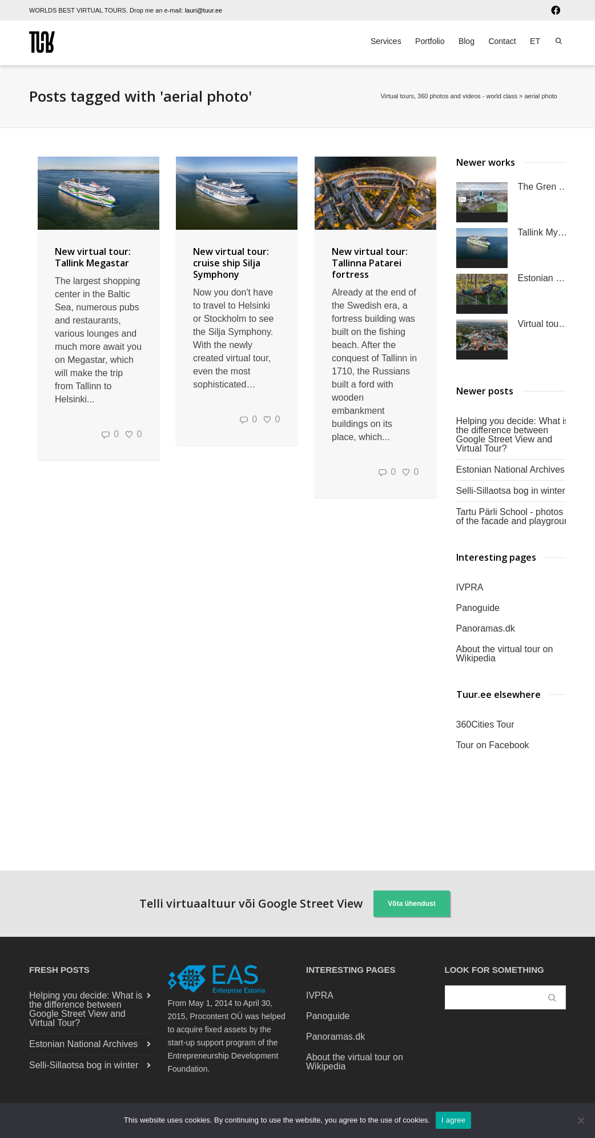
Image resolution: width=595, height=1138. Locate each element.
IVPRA (470, 587)
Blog (467, 41)
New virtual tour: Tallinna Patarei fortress (370, 263)
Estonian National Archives (510, 469)
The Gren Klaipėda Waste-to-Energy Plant (543, 186)
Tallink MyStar (543, 232)
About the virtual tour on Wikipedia (504, 653)
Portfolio (429, 41)
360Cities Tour (485, 724)
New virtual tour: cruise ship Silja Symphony (231, 263)
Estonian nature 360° (543, 278)
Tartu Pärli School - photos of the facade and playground (515, 516)
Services (386, 41)
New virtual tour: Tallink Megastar (93, 257)
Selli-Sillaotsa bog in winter (510, 491)
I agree (453, 1120)
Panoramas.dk (485, 628)
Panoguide (478, 608)
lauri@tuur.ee (204, 10)
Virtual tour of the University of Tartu (543, 324)
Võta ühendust (411, 904)
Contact (502, 41)
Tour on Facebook (492, 745)
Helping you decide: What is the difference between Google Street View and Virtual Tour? (512, 434)
